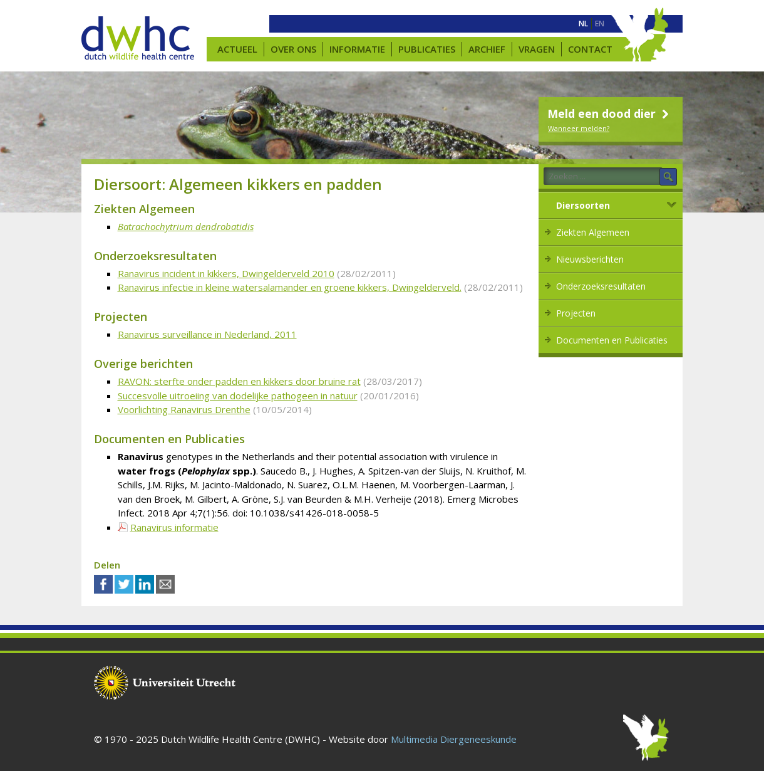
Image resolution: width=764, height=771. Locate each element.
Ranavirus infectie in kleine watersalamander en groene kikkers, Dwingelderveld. (290, 287)
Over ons (293, 49)
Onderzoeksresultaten (601, 286)
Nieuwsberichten (590, 259)
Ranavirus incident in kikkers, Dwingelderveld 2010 (226, 273)
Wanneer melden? (578, 128)
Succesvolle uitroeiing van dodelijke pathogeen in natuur (238, 395)
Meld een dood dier (609, 113)
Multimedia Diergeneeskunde (454, 739)
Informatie (357, 49)
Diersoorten (583, 205)
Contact (590, 49)
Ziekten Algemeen (592, 232)
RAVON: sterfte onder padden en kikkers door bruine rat (239, 381)
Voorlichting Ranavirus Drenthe (184, 409)
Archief (486, 49)
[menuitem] (583, 23)
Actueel (237, 49)
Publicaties (426, 49)
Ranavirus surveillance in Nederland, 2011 (207, 334)
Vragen (537, 49)
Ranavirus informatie (174, 527)
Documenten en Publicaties (612, 340)
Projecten (576, 313)
